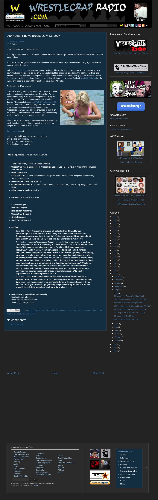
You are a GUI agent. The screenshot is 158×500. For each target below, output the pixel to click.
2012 (115, 257)
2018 (115, 237)
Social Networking (65, 458)
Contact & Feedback (65, 463)
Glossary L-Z (18, 462)
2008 (115, 270)
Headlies (123, 464)
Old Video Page (137, 158)
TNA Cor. (129, 196)
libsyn (131, 53)
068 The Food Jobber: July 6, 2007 (127, 319)
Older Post (98, 373)
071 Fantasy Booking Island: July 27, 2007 (130, 299)
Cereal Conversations (35, 310)
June (117, 324)
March (117, 334)
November (119, 280)
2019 (115, 233)
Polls (142, 200)
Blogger (36, 485)
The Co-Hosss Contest (74, 310)
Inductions (124, 458)
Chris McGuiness (88, 78)
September (119, 286)
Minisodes (129, 162)
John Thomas (21, 70)
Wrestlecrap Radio (127, 461)
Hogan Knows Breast (15, 41)
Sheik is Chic (60, 310)
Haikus (38, 456)
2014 (115, 250)
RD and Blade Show (21, 457)
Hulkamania (49, 310)
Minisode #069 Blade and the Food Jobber (130, 309)
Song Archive (129, 73)
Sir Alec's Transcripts (137, 204)
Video (15, 466)
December (119, 276)
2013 (115, 253)
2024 (115, 217)
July (116, 293)
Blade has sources (14, 131)
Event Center (125, 477)
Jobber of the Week (127, 474)
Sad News (39, 468)
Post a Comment (16, 325)
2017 (115, 240)
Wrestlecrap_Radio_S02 (25, 314)
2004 (115, 351)
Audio (122, 162)
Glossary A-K (139, 196)
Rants (122, 481)
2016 (115, 244)
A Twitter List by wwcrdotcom (121, 129)
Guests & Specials (43, 463)
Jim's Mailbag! (122, 204)
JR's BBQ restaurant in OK (45, 102)
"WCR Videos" (19, 469)
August (118, 290)
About (60, 472)
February (118, 337)
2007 (115, 273)
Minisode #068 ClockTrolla (124, 316)
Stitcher (137, 53)
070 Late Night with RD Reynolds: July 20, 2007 (132, 306)
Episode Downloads (21, 454)
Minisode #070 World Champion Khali (128, 303)
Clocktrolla (135, 200)
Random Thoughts (20, 476)
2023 (115, 220)
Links (60, 460)
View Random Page (131, 106)
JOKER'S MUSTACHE (37, 25)
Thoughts (126, 200)
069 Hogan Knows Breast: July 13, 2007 (129, 313)
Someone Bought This (128, 471)
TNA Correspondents (44, 460)
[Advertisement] (55, 351)
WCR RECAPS (14, 25)
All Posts (61, 470)
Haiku (119, 200)
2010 (115, 264)
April (117, 330)
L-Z (146, 196)
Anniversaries (141, 73)
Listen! (60, 456)
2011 (115, 260)
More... (123, 484)
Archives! (123, 455)
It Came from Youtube (128, 468)
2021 (115, 227)
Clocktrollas (40, 470)
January (118, 340)
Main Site (117, 53)
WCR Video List (124, 158)
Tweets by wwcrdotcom (119, 119)
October (118, 283)
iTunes (124, 53)
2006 (115, 344)
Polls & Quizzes (42, 472)
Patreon (145, 53)
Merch (60, 465)
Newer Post (13, 373)
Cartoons (138, 162)
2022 (115, 224)
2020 (115, 230)
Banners (61, 468)
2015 (115, 247)
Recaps (117, 196)
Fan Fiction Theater (43, 475)
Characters (40, 453)
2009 (115, 267)
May (116, 327)
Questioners (40, 465)
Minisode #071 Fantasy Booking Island (129, 296)
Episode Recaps (19, 452)
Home (55, 373)
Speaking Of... (41, 458)
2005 (115, 348)
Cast (123, 196)
